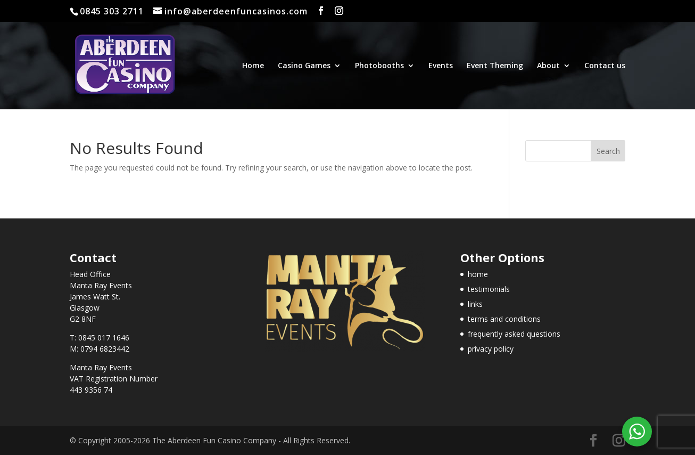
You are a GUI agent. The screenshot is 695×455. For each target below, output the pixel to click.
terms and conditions (504, 319)
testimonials (489, 289)
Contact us (604, 66)
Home (253, 66)
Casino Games (304, 66)
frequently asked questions (514, 334)
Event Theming (495, 66)
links (475, 304)
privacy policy (491, 349)
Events (440, 66)
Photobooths (379, 66)
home (478, 274)
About (548, 66)
